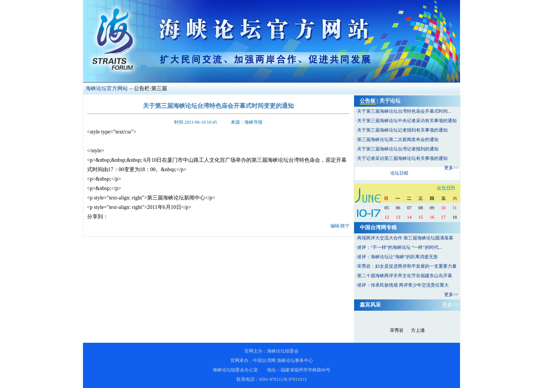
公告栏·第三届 (150, 88)
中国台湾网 (264, 360)
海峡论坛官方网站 (107, 88)
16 (432, 217)
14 (409, 217)
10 (443, 207)
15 (421, 217)
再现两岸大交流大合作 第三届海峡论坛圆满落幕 (405, 238)
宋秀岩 (396, 330)
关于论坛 (389, 101)
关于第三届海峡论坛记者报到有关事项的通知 (402, 130)
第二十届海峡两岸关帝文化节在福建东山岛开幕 (404, 275)
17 (443, 217)
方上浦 (418, 330)
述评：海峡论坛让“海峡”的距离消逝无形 (397, 256)
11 (454, 207)
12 (387, 217)
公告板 (368, 101)
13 (398, 217)
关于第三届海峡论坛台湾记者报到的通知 (398, 149)
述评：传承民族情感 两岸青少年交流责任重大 (403, 285)
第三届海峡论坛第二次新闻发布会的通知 (398, 139)
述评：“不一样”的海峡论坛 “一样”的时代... (399, 247)
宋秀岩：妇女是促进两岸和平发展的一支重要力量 (407, 266)
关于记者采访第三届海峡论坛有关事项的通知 (402, 158)
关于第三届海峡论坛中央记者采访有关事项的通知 (407, 120)
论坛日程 (399, 173)
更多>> (451, 167)
